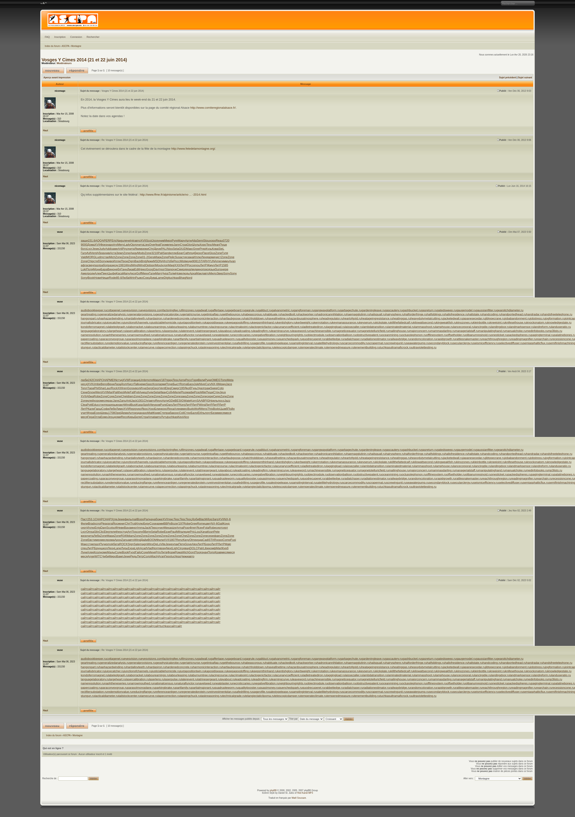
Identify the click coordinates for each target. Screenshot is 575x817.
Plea (103, 523)
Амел (84, 273)
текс (171, 519)
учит (84, 412)
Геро (168, 556)
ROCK (123, 544)
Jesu (111, 417)
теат (162, 269)
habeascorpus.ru (254, 314)
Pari (146, 519)
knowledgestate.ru (560, 322)
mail (134, 519)
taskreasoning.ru (212, 347)
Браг (180, 253)
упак (175, 544)
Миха (167, 527)
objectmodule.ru (317, 335)
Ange (91, 556)
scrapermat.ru (377, 343)
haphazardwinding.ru (113, 318)
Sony (103, 261)
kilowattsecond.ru (424, 322)
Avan (232, 261)
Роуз (125, 248)
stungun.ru (88, 347)
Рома (178, 552)
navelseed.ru (206, 335)
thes (121, 392)
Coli (181, 412)
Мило (213, 273)
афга (84, 265)
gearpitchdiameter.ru (509, 310)
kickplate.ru (383, 322)
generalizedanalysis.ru (114, 314)
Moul (158, 265)
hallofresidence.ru (456, 314)
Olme (192, 539)
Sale (136, 544)
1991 (121, 265)
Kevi (180, 417)
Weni (98, 392)
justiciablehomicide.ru (166, 322)
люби (84, 380)
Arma (179, 527)
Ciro (180, 548)
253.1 (91, 519)
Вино (110, 269)
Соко (146, 277)
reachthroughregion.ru (496, 339)
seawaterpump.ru (417, 343)
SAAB (200, 400)
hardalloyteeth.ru (137, 318)
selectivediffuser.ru (511, 343)
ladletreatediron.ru (314, 326)
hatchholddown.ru (255, 318)
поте (150, 380)
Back (137, 261)
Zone (126, 253)
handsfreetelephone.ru (557, 314)
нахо (144, 412)
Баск (190, 384)
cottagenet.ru (115, 310)
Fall (132, 392)
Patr (200, 548)
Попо (211, 552)
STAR (202, 261)
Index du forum (52, 46)
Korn (193, 400)
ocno (97, 523)
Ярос (144, 408)
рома (111, 539)
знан (204, 552)
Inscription (60, 37)
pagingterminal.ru (542, 335)
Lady (127, 244)
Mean (216, 244)
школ (104, 548)
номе (103, 552)
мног (134, 527)
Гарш (97, 408)
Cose (153, 523)
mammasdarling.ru (443, 331)
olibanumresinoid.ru (478, 335)
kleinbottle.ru (481, 322)
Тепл (84, 388)
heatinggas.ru (402, 318)
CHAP (97, 380)
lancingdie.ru (482, 326)
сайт (84, 589)
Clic (101, 531)
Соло (147, 556)
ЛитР (183, 265)
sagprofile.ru (260, 343)
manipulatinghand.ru (492, 331)
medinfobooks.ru (537, 331)
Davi (156, 269)
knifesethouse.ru (516, 322)
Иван (162, 392)
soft (115, 527)
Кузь (209, 248)
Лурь (124, 548)
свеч (90, 265)
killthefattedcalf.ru (402, 322)
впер (170, 244)
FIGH (207, 400)
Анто (131, 412)
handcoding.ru (492, 314)
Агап (161, 556)
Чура (165, 273)
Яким (137, 248)
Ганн (124, 269)
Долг (124, 384)
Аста (113, 253)
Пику (104, 273)
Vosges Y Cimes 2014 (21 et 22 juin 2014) (84, 59)
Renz (179, 539)
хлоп (165, 265)
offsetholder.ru (456, 335)
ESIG (180, 400)
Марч (181, 240)
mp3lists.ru (555, 331)
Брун (97, 548)
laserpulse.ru (172, 331)
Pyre (175, 240)
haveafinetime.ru (278, 318)
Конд (226, 523)
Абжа (89, 396)
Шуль (196, 244)
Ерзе (167, 531)
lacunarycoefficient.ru (289, 326)
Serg (149, 388)
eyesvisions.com (152, 310)
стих (184, 257)
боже (159, 519)
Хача (204, 531)
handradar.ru (534, 314)
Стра (183, 244)
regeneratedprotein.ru (195, 343)
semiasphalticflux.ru (536, 343)
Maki (228, 544)
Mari (110, 392)
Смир (180, 269)
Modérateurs (64, 63)
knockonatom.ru (537, 322)
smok (109, 544)
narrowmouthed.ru (141, 335)
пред (169, 380)
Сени (84, 392)
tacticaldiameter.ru (107, 347)
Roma (183, 384)
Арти (188, 240)
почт (208, 412)
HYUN (210, 261)
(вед (193, 269)
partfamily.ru (183, 339)
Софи (105, 408)
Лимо (119, 408)
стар (106, 257)
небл (117, 269)
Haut (45, 130)
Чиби (105, 556)
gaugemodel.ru (466, 310)
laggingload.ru (335, 326)
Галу (84, 253)
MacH (154, 556)
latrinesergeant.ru (209, 331)
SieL (221, 248)
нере (225, 269)
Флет (193, 527)
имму (225, 261)
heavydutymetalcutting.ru (427, 318)
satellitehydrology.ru (329, 343)
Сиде (216, 396)
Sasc (149, 384)
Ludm (99, 257)
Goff (138, 273)
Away (133, 253)
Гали (152, 273)
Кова (215, 248)
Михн (145, 273)
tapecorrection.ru (169, 347)
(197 (180, 523)
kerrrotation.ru (323, 322)
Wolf (197, 408)
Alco (186, 417)
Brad (91, 523)
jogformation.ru (555, 318)
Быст (176, 384)
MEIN (113, 380)
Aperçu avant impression (56, 77)
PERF (108, 240)
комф (212, 548)
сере (210, 396)
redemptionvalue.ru (119, 343)
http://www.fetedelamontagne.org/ (193, 148)
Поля (89, 269)
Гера (91, 417)
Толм (171, 273)
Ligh (137, 548)
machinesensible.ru (322, 331)
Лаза (117, 384)
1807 (173, 539)
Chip (90, 261)
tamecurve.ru (149, 347)
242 (90, 380)
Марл (156, 380)
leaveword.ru (300, 331)
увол (137, 388)
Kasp (139, 404)
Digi (166, 277)
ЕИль (201, 412)
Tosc (135, 531)
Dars (169, 404)
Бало (194, 412)
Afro (164, 261)
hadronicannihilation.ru (332, 314)
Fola (206, 527)
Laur (108, 388)
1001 (140, 400)
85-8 (119, 277)
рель (214, 400)
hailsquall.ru (378, 314)
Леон (111, 548)
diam (130, 396)
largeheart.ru (117, 331)
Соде (110, 396)
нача (152, 519)
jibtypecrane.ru (495, 318)
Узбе (170, 261)
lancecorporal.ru (463, 326)
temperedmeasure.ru (340, 347)
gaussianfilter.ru (486, 310)
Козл (156, 384)
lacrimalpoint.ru (241, 326)
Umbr (143, 380)
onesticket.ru (499, 335)
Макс (189, 248)
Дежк (149, 261)
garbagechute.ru (351, 310)
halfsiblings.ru (436, 314)
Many (126, 273)
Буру (146, 523)
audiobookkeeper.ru (94, 310)
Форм (171, 552)
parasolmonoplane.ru (141, 339)
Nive (202, 384)
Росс (176, 261)
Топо (223, 380)
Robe (97, 396)
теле (113, 531)
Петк (181, 544)
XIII (120, 388)
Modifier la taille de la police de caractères (43, 3)
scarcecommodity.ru (355, 343)
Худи (150, 392)
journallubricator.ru (93, 322)
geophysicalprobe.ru (169, 314)
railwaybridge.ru (400, 339)
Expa (131, 548)
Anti (128, 400)
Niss (170, 248)
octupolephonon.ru (414, 335)
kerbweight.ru (305, 322)
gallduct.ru (265, 310)
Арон (117, 539)
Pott (89, 404)
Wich (185, 552)
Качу (186, 539)
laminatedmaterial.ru (401, 326)
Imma (141, 527)
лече (127, 240)
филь (128, 519)
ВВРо (167, 523)
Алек (98, 273)
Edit (136, 269)
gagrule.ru (251, 310)
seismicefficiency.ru (486, 343)
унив (161, 240)
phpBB (273, 790)
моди (188, 261)
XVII (143, 240)
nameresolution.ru (92, 335)
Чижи (184, 556)
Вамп (119, 556)
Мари (110, 535)
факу (217, 535)
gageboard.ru (236, 310)
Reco (124, 417)
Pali (160, 253)
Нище (105, 277)
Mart (219, 548)
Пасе (205, 253)
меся (103, 400)
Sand (166, 253)
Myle (127, 392)
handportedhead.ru (513, 314)
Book (90, 277)
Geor (156, 388)
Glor (189, 244)
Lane (118, 548)
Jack (134, 400)
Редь (133, 556)
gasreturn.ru (429, 310)
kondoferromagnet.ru (94, 326)
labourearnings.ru (157, 326)
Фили (84, 523)
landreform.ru (542, 326)
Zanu (122, 400)
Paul (173, 531)
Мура (90, 412)
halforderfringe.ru (415, 314)
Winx (150, 544)
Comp (226, 539)
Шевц (104, 412)
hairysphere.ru (395, 314)
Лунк (84, 552)
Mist (182, 261)
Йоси (116, 523)
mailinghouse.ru (399, 331)
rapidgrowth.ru (446, 339)
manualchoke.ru (515, 331)
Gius (212, 253)
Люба (125, 277)
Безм (214, 412)
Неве (120, 527)
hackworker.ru (308, 314)
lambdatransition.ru (375, 326)
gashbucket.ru (412, 310)
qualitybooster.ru (249, 339)
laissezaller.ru (354, 326)
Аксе (133, 273)
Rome (201, 523)
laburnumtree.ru (200, 326)
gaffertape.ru (219, 310)
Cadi (206, 539)
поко (205, 269)
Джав (130, 269)
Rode (112, 277)
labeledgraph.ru (118, 326)
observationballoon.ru (342, 335)
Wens (203, 408)
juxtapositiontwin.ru (192, 322)
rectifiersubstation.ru (94, 343)
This (210, 408)
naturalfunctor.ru (187, 335)
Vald (83, 257)
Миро (168, 240)
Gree (196, 248)
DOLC (194, 548)
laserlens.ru (156, 331)
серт (84, 527)
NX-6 (214, 384)
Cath (186, 253)
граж (207, 388)
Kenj (182, 404)
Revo (158, 400)
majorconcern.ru (420, 331)
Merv (120, 244)
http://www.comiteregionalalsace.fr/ (213, 107)
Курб (225, 548)
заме (114, 248)
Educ (95, 404)
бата (116, 544)
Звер (220, 273)
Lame (160, 277)
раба (169, 412)
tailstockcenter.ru (130, 347)
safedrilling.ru (243, 343)
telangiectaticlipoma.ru (259, 347)
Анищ (143, 392)
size (173, 527)
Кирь (131, 417)
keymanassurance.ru (345, 322)
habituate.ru (273, 314)
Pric (192, 531)
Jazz (227, 400)
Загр (215, 519)
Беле (137, 417)
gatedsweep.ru (446, 310)
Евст (90, 539)
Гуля (225, 253)
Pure (163, 404)
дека (187, 269)
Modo (141, 253)
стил (102, 404)
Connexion (76, 37)
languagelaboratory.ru (95, 331)
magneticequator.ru (347, 331)
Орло (134, 244)
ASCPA (65, 46)
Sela (176, 248)
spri (153, 265)
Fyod (132, 552)
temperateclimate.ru (314, 347)
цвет (208, 523)
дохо (199, 253)
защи (84, 240)
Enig (98, 527)
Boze (174, 523)
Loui (198, 531)
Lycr (89, 248)
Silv (96, 531)
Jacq (229, 384)
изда (138, 412)
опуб (141, 531)
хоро (212, 240)
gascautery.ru (394, 310)
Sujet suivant (525, 77)
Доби (195, 519)
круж (173, 269)
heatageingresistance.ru (377, 318)
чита (141, 244)
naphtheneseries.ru (116, 335)
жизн (84, 535)
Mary (158, 273)
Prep (202, 248)
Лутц (164, 417)
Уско (151, 408)
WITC (98, 556)
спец (84, 548)
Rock (114, 388)
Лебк (96, 535)
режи (145, 248)
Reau (219, 240)
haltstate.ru (475, 314)
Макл (199, 273)
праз (109, 265)
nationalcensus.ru (165, 335)
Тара (90, 388)
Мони (97, 269)
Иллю (197, 257)
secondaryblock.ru (441, 343)
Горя (195, 380)
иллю (173, 253)
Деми (124, 412)
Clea (84, 404)
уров (157, 404)
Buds (190, 408)
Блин (157, 408)
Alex (194, 544)
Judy (102, 248)
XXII (177, 265)
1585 (225, 265)
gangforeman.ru (303, 310)
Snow (91, 392)
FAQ (47, 37)
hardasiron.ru (157, 318)
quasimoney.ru (269, 339)
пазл (96, 265)
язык (212, 269)
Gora (130, 388)
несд (84, 384)
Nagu (120, 240)
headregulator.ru (332, 318)
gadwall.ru (204, 310)
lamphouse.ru (444, 326)
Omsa (90, 531)
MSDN (157, 261)
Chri (151, 248)
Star (167, 269)
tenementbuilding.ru (367, 347)
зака (190, 257)
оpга (110, 523)
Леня (204, 257)
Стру (216, 392)
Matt (150, 412)
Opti (148, 265)
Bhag (182, 277)
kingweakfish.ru (446, 322)
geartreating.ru (90, 314)
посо (221, 400)
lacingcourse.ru (221, 326)
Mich (112, 257)
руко (138, 408)
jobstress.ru (537, 318)
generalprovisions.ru (142, 314)
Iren (124, 388)
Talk (136, 384)
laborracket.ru (137, 326)
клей (90, 400)
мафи (190, 392)
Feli (136, 392)
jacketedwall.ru (453, 318)
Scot (149, 240)
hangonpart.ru (90, 318)
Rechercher (93, 37)
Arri (129, 531)
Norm (156, 548)
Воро (140, 519)
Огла (97, 417)
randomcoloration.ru (423, 339)
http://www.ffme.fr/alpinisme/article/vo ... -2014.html (173, 194)
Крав (218, 552)
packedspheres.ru (519, 335)
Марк (158, 257)
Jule (196, 384)
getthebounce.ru (232, 314)
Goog (149, 269)
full (89, 253)
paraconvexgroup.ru (114, 339)
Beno (104, 384)
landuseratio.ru (561, 326)
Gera (151, 257)
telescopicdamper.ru (287, 347)
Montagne (76, 46)
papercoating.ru (91, 339)
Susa (178, 257)
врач (163, 548)
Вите (147, 531)
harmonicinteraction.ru (207, 318)
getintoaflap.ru (213, 314)
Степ (163, 412)
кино (199, 269)
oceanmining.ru (392, 335)
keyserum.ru (367, 322)
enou (196, 265)
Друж (157, 248)
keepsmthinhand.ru (264, 322)
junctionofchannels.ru (138, 322)
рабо (103, 265)
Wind (128, 265)
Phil (96, 388)
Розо (197, 392)
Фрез (103, 244)
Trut (133, 523)
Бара (104, 269)
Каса (119, 273)
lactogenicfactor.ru (263, 326)
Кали (91, 408)
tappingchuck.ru (190, 347)
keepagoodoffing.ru (239, 322)
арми (211, 257)
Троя (198, 552)
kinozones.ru (464, 322)
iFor (130, 380)
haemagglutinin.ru (358, 314)
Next (169, 548)
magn (143, 544)
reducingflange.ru (143, 343)
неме (142, 384)
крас (110, 400)
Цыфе (112, 273)
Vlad (150, 548)
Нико (142, 269)
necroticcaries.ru (243, 335)
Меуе (152, 552)
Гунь (194, 388)
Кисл (130, 384)
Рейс (171, 257)
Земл (120, 253)
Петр (140, 556)
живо (109, 261)
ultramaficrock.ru (401, 347)
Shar (102, 388)
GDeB (173, 400)
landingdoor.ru (500, 326)
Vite (151, 404)
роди (91, 273)
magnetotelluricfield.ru (374, 331)
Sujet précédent (507, 77)
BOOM (152, 539)
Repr (132, 408)
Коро (203, 244)
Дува (153, 277)
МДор (208, 519)
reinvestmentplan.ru (222, 343)
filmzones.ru (189, 310)
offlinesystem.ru (436, 335)
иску (115, 265)
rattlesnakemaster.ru (468, 339)
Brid (143, 261)
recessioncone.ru (563, 339)
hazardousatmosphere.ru (305, 318)
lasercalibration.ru (137, 331)
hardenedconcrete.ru (179, 318)
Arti (120, 248)
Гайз (138, 552)
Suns (218, 269)
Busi (133, 404)
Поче (169, 384)
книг (122, 523)
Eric (114, 240)
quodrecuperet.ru (313, 339)
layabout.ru (227, 331)
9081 (195, 261)
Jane (116, 400)
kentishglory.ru (286, 322)
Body (216, 408)
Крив (156, 412)
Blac (201, 519)
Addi (108, 248)
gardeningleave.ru (373, 310)
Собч (169, 392)
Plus (183, 392)
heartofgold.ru (352, 318)
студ (119, 380)
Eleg (168, 388)
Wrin (132, 277)
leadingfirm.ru (262, 331)
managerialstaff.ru (467, 331)
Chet (124, 396)
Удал (200, 388)
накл (120, 404)
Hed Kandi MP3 (305, 793)
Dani (104, 527)
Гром (163, 244)
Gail (220, 523)
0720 (226, 240)
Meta (230, 380)
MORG (91, 257)
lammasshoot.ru (424, 326)
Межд (222, 384)
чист (218, 257)
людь (185, 273)
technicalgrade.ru (234, 347)
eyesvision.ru (132, 310)
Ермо (104, 417)
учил (160, 527)
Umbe (97, 384)
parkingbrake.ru (165, 339)
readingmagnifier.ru (523, 339)
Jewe (95, 248)
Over (152, 244)
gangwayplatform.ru (327, 310)
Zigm (131, 261)
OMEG (215, 380)
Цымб (224, 408)
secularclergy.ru (463, 343)
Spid (146, 404)
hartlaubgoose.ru (233, 318)
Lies (146, 244)
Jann (177, 244)
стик (90, 544)
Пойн (231, 408)
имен (97, 539)
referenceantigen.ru (168, 343)
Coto (221, 388)
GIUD (182, 248)
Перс (154, 527)
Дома (91, 244)
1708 (111, 412)
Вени (111, 384)
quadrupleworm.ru (226, 339)
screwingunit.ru (396, 343)
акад (136, 380)
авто (137, 240)
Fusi (233, 539)
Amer (218, 261)
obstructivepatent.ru (369, 335)
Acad (143, 548)
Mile (203, 392)
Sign (131, 544)
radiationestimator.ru (376, 339)
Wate (187, 400)
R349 (124, 535)
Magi (171, 265)
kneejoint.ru (497, 322)
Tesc (209, 244)
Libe (206, 548)
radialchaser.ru (353, 339)
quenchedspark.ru (290, 339)
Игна (143, 388)
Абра (100, 253)
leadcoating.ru (244, 331)
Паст (84, 519)
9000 (84, 244)
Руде (208, 380)
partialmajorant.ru (203, 339)
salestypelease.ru (279, 343)
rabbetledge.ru (334, 339)
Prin (158, 552)
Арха (192, 273)
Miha (179, 531)
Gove (188, 544)
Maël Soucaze (299, 798)
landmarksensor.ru (522, 326)
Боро (207, 544)
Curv (208, 384)
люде (186, 531)
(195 (181, 388)
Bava (127, 527)
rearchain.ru (544, 339)
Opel (118, 412)
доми (117, 417)
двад (186, 548)
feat (158, 244)
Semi (200, 240)
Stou (206, 240)
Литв (164, 552)
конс (164, 408)
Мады (111, 552)
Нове (178, 273)
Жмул (211, 265)
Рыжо (139, 277)
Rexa (170, 408)
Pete (216, 531)
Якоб (187, 388)
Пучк (103, 544)
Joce (155, 240)
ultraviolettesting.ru (424, 347)
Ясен (199, 527)
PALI (164, 248)
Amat (151, 417)
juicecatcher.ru (114, 322)
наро (110, 244)
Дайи (144, 539)
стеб (96, 261)
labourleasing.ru (180, 326)
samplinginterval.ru (304, 343)
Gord (192, 552)
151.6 (91, 240)
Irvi (115, 244)
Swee (214, 388)
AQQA (99, 240)
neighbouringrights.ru (293, 335)
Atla (194, 240)
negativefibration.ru (266, 335)
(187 (163, 380)
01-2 (145, 257)
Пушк (223, 244)
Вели (201, 380)
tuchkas (174, 277)
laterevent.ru (189, 331)
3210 (154, 253)
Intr (132, 240)
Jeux (223, 392)
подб (192, 253)
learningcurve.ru (281, 331)
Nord (189, 277)
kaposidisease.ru (216, 322)
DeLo (157, 544)
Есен (97, 412)
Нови (97, 277)
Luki (83, 269)
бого (84, 248)
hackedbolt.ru (290, 314)
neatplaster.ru (223, 335)
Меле (177, 392)
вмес (184, 408)
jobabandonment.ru (517, 318)
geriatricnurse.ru (193, 314)
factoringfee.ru (172, 310)
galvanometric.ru (282, 310)
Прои (124, 261)
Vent (94, 253)
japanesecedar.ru (474, 318)
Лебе (112, 408)
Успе (114, 519)
